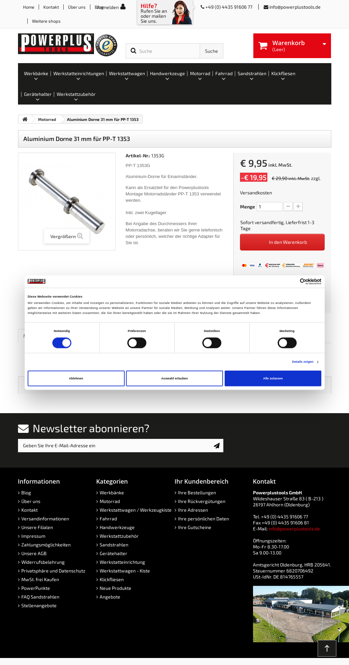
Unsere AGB (34, 553)
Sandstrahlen (114, 544)
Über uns (77, 7)
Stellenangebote (39, 605)
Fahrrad (108, 518)
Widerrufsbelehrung (43, 562)
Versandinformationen (45, 518)
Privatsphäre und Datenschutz (53, 570)
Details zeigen (302, 362)
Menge (247, 206)
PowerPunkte (35, 588)
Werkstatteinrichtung (122, 562)
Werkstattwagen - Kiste (125, 570)
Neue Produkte (115, 588)
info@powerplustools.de (295, 7)
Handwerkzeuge (117, 527)
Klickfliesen (112, 579)
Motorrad (110, 501)
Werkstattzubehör (119, 536)
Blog (26, 492)
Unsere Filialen (37, 527)
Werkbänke (112, 492)
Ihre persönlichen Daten (203, 518)
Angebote (110, 597)
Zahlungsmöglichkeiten (46, 544)
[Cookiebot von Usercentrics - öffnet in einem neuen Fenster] (292, 281)
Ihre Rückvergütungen (201, 501)
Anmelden (108, 7)
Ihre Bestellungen (197, 492)
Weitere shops (46, 21)
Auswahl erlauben (174, 378)
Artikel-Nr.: (138, 155)
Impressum (33, 536)
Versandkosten (256, 192)
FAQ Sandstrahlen (40, 597)
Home (28, 7)
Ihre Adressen (193, 510)
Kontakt (51, 7)
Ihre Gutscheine (194, 527)
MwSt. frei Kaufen (40, 579)
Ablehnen (76, 378)
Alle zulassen (273, 378)
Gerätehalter (113, 553)
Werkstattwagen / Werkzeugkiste (136, 510)
